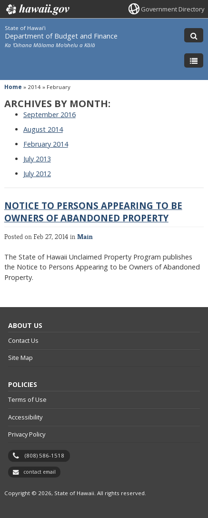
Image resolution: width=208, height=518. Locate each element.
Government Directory (172, 9)
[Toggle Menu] (193, 60)
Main (85, 236)
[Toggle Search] (193, 35)
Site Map (20, 357)
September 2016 (49, 114)
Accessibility (25, 417)
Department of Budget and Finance (61, 35)
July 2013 (37, 158)
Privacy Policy (26, 434)
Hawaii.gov (36, 9)
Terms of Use (27, 399)
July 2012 (37, 173)
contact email (39, 471)
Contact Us (23, 340)
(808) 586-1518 (44, 455)
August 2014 (43, 129)
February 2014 (45, 144)
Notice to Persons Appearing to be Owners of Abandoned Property (93, 211)
